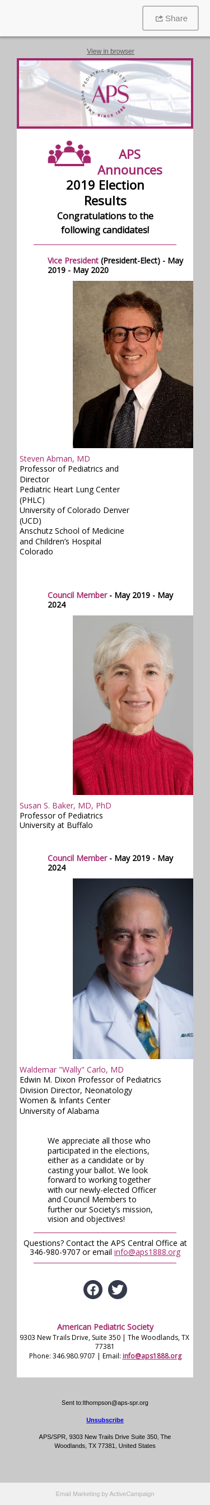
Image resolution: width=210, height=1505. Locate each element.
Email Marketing (77, 1493)
